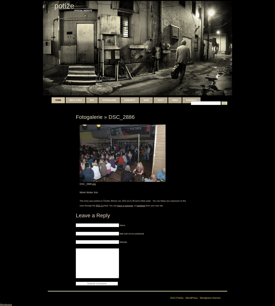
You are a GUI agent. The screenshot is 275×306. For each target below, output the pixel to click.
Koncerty (130, 100)
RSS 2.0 (100, 206)
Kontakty (191, 100)
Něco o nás (76, 100)
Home (58, 100)
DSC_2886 (121, 117)
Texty (160, 100)
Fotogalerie (109, 100)
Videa (175, 100)
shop (146, 100)
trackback (141, 206)
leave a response (125, 206)
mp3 (92, 100)
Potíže (64, 6)
